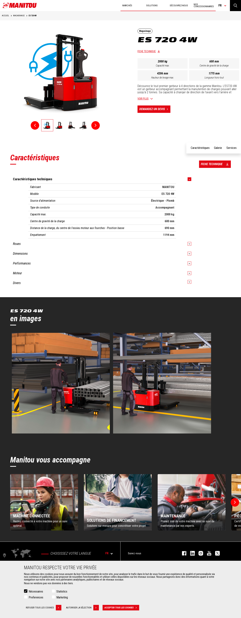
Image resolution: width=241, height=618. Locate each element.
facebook (182, 553)
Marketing (62, 597)
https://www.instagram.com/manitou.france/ (199, 553)
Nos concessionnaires (204, 5)
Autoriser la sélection (82, 607)
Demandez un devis (154, 109)
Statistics (61, 591)
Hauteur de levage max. (162, 77)
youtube (207, 553)
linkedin (190, 553)
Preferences (36, 597)
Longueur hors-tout (214, 77)
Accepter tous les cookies (121, 607)
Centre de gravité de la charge (214, 65)
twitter (215, 553)
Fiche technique (147, 51)
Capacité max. (162, 65)
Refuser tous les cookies (43, 607)
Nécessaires (36, 591)
